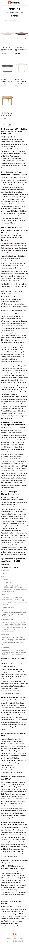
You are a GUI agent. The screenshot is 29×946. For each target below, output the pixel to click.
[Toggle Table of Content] (9, 124)
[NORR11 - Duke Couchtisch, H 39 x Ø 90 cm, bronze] (21, 35)
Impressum (9, 938)
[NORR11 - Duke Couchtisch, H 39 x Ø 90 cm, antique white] (7, 35)
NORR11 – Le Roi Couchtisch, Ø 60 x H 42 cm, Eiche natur (6, 113)
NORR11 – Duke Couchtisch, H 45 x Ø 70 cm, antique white (20, 81)
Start (6, 12)
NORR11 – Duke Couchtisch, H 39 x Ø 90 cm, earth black (6, 81)
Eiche (14, 245)
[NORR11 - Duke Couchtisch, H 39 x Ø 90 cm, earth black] (7, 68)
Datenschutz (18, 938)
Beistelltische (10, 641)
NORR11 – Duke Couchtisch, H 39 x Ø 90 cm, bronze (20, 49)
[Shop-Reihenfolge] (14, 20)
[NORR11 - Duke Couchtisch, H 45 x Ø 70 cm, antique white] (21, 68)
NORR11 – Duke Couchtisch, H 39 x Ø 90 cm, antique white (6, 49)
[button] (1, 2)
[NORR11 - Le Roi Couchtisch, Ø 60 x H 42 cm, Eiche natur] (7, 100)
